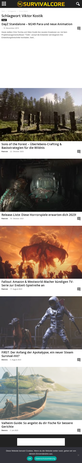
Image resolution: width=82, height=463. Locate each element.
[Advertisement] (41, 66)
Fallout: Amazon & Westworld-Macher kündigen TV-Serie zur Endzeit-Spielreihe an (37, 283)
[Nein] (78, 455)
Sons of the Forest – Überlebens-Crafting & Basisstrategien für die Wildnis (31, 146)
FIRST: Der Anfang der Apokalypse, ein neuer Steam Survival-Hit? (37, 354)
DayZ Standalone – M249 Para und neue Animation (36, 24)
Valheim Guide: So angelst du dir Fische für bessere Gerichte (37, 425)
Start (3, 11)
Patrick (4, 151)
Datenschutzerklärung (45, 458)
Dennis (4, 360)
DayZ (4, 20)
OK (29, 458)
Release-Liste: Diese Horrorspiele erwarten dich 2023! (38, 215)
